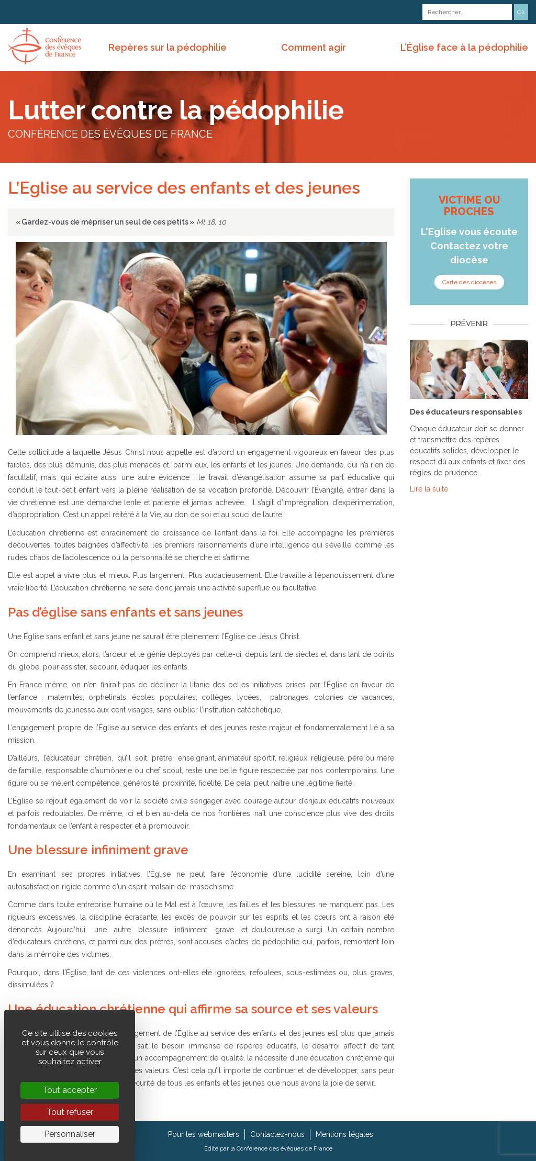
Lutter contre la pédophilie (176, 110)
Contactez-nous (277, 1134)
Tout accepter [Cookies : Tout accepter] (69, 1090)
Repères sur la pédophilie (167, 47)
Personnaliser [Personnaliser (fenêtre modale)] (69, 1134)
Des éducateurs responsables (466, 412)
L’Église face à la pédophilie (464, 47)
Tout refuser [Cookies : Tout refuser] (70, 1112)
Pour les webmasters (203, 1134)
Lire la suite (429, 489)
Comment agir (313, 47)
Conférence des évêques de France (284, 1148)
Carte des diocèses (469, 282)
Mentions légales (344, 1134)
